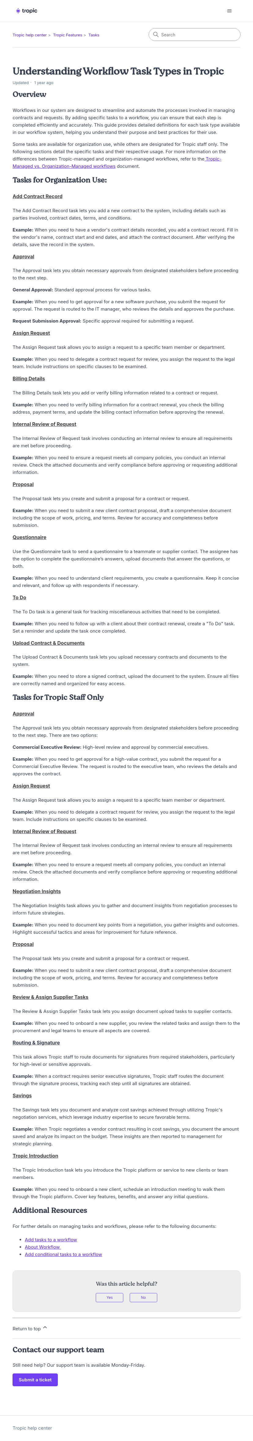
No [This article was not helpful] (143, 1297)
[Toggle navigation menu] (229, 11)
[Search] (194, 34)
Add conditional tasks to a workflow (63, 1254)
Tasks (93, 34)
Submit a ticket (35, 1380)
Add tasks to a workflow (51, 1240)
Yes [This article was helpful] (109, 1297)
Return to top (30, 1328)
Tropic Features (67, 34)
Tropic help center (30, 34)
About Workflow (43, 1247)
